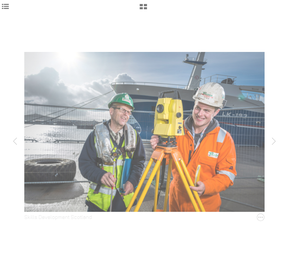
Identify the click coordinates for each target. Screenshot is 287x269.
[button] (143, 9)
